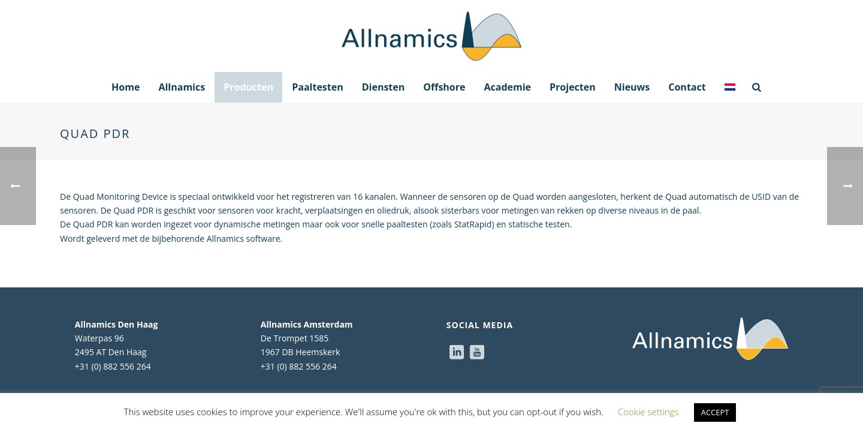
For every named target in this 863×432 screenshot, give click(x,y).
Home (125, 87)
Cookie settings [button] (648, 412)
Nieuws (632, 87)
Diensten (383, 87)
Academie (507, 87)
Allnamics (181, 87)
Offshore (444, 87)
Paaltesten (317, 87)
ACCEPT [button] (715, 412)
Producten (248, 87)
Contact (686, 87)
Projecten (573, 87)
